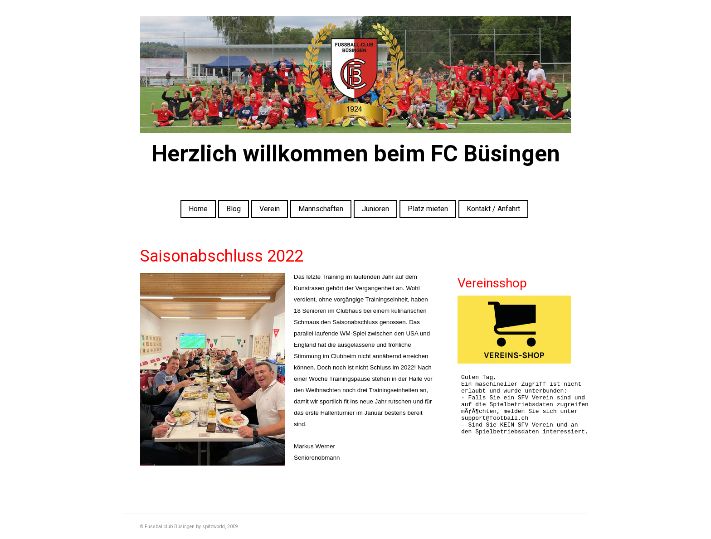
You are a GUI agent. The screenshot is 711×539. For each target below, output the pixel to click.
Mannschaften (320, 208)
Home (198, 208)
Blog (233, 208)
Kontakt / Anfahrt (493, 208)
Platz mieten (428, 208)
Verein (269, 208)
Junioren (375, 208)
